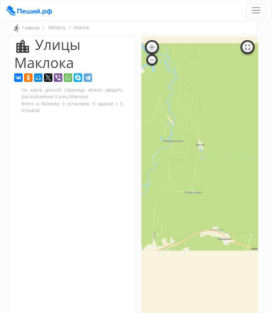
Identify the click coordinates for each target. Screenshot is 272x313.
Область (57, 27)
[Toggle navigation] (256, 10)
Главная (31, 28)
